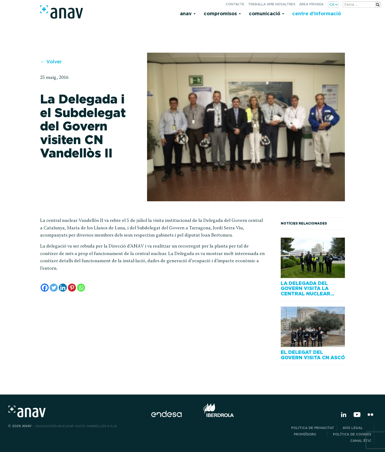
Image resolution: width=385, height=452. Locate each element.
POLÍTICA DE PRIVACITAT (312, 428)
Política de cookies (352, 434)
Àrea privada (311, 4)
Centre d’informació (316, 13)
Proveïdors (309, 434)
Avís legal (356, 428)
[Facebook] (45, 288)
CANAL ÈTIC (360, 440)
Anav (188, 13)
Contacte (235, 4)
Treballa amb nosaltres (271, 4)
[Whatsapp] (81, 288)
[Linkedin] (63, 288)
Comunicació (266, 13)
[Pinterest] (72, 288)
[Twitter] (54, 288)
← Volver (51, 61)
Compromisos (222, 13)
